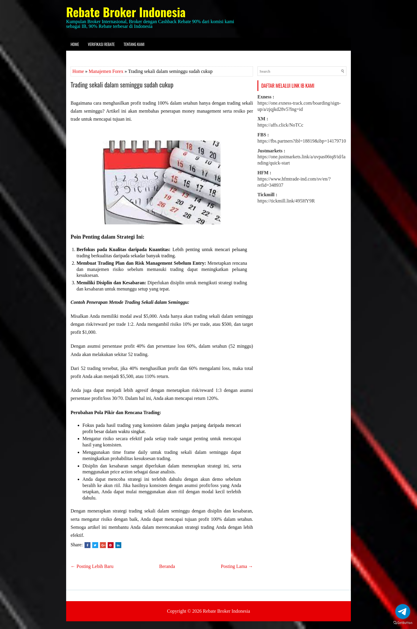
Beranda (167, 566)
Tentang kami (134, 44)
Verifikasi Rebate (101, 44)
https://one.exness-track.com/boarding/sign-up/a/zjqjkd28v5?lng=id (299, 103)
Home (75, 44)
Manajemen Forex (106, 71)
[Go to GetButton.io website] (402, 623)
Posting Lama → (237, 566)
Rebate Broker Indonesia (126, 12)
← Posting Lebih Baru (92, 566)
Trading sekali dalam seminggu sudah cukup (122, 84)
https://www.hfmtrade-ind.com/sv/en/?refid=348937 (294, 179)
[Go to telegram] (402, 611)
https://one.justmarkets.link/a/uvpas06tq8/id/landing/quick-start (301, 157)
